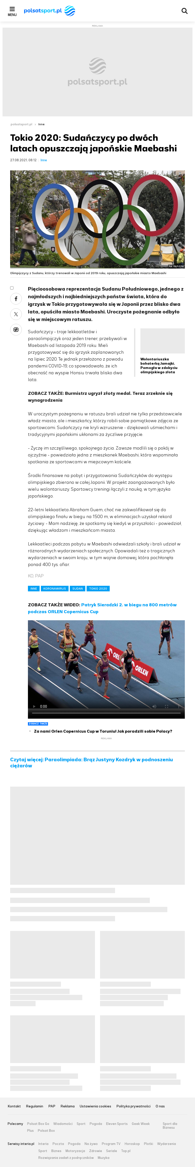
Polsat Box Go (38, 1124)
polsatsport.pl (21, 124)
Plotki (148, 1144)
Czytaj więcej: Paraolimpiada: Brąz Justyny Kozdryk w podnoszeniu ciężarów (91, 763)
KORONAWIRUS (54, 589)
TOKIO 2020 (98, 589)
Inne (41, 124)
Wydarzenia (166, 1144)
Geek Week (141, 1124)
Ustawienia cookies (95, 1106)
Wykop (16, 329)
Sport (81, 1124)
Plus (30, 1131)
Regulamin (34, 1106)
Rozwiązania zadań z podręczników (66, 1158)
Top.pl (126, 1151)
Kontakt (14, 1106)
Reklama (67, 1106)
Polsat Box (46, 1131)
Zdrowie (95, 1151)
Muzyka (103, 1158)
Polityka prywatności (133, 1106)
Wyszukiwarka (184, 11)
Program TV (111, 1144)
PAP (51, 1106)
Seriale (111, 1151)
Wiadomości (63, 1124)
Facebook (16, 298)
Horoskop (132, 1144)
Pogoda (96, 1124)
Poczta (58, 1144)
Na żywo (91, 1144)
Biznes (56, 1151)
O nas (160, 1106)
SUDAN (77, 589)
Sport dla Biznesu (170, 1126)
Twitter (16, 314)
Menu (12, 15)
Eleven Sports (117, 1124)
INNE (33, 589)
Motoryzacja (75, 1151)
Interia (43, 1144)
